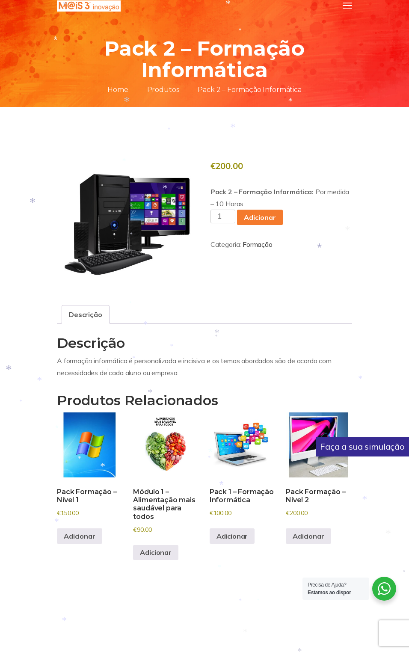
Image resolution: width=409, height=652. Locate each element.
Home (117, 90)
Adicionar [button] (79, 536)
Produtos (163, 90)
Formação (258, 244)
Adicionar (260, 217)
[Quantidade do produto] (222, 216)
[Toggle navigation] (347, 5)
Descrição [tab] (85, 314)
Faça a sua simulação (362, 446)
